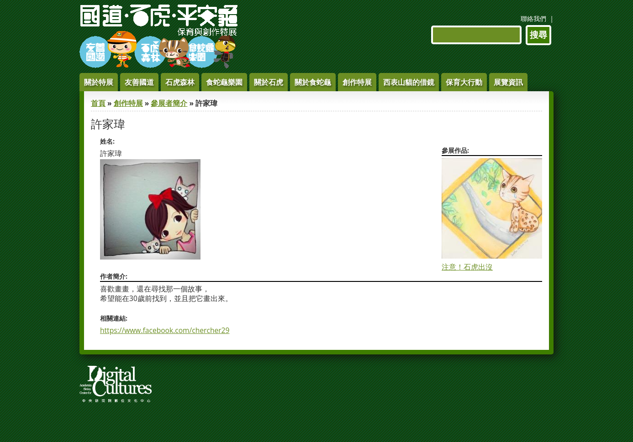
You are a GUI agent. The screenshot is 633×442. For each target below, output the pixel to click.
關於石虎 (268, 82)
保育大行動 (464, 82)
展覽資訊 (508, 82)
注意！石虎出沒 (467, 267)
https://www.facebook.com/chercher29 (164, 330)
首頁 (98, 103)
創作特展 (357, 82)
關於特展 (98, 82)
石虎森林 (180, 82)
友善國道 (139, 82)
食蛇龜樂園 (224, 82)
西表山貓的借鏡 (408, 82)
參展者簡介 (169, 103)
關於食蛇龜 (313, 82)
